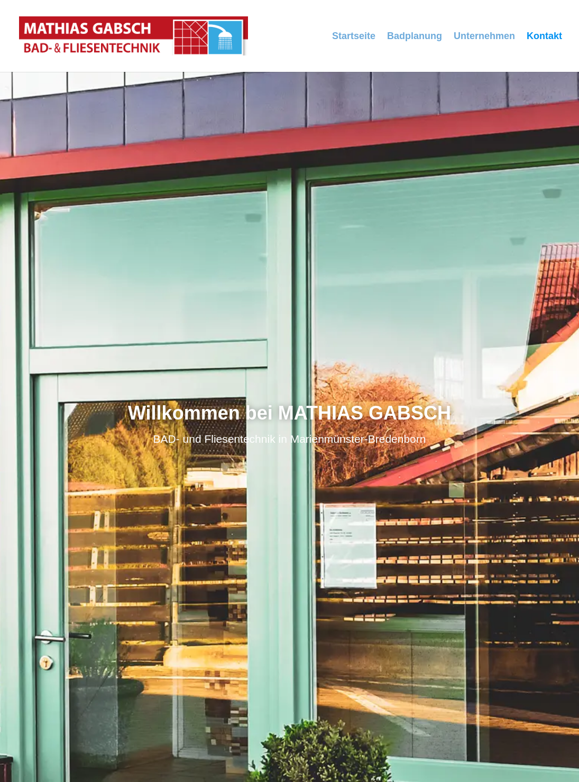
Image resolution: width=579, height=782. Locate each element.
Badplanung (414, 36)
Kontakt (544, 36)
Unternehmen (484, 36)
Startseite (353, 36)
